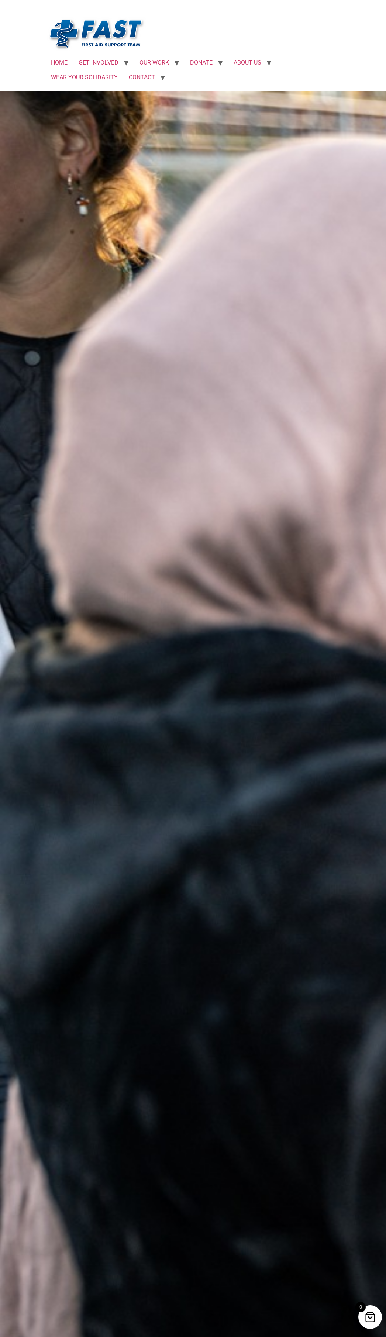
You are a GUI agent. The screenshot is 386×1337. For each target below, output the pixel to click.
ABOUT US (247, 62)
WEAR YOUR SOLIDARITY (84, 77)
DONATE (201, 62)
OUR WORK (154, 62)
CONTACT (142, 77)
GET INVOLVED (98, 62)
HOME (59, 62)
